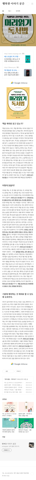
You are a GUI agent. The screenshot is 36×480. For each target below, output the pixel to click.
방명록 (18, 11)
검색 (27, 3)
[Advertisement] (19, 82)
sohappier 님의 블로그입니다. (10, 446)
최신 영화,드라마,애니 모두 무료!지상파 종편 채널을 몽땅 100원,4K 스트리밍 (11, 74)
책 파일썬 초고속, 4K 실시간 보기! (12, 70)
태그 (9, 11)
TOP (32, 473)
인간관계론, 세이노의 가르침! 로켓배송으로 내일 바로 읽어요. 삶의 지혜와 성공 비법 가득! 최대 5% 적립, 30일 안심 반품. (12, 60)
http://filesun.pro (10, 67)
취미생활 (7, 379)
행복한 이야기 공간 (13, 3)
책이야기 (13, 379)
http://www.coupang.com (12, 53)
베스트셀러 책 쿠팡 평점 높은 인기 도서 (11, 56)
